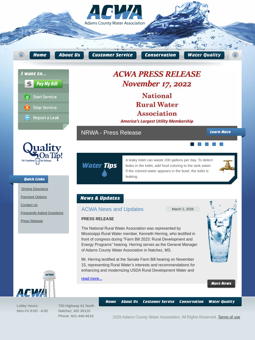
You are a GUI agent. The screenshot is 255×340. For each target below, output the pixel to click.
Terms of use (229, 317)
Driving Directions (35, 189)
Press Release (32, 221)
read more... (91, 278)
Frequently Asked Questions (42, 213)
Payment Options (34, 197)
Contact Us (29, 205)
